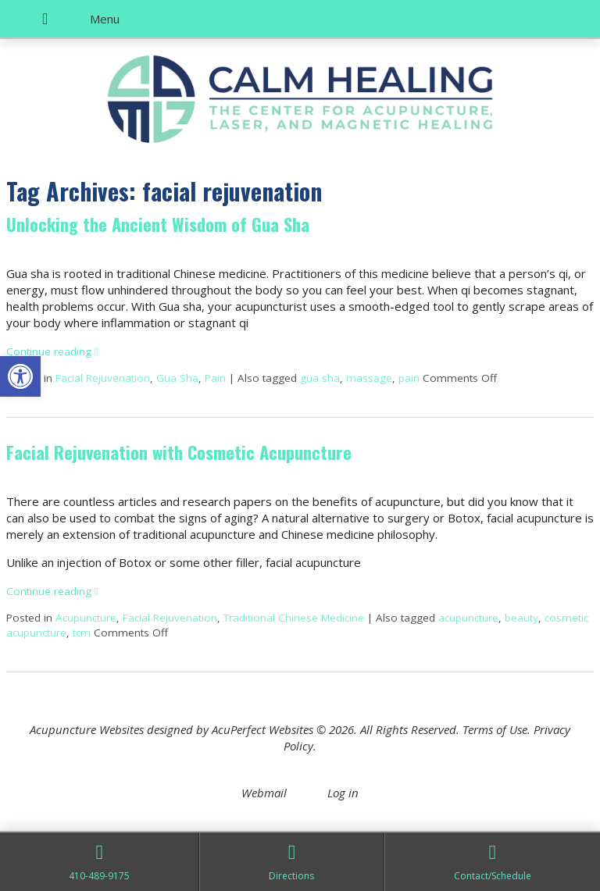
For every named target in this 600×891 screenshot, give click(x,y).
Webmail (264, 792)
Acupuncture (85, 618)
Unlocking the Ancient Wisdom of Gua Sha (157, 224)
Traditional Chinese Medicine (293, 618)
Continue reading (52, 351)
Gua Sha (177, 378)
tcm (82, 632)
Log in (343, 792)
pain (409, 378)
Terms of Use (494, 729)
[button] (20, 376)
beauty (521, 618)
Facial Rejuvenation (102, 378)
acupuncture (468, 618)
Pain (215, 378)
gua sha (320, 378)
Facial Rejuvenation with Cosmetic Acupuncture (179, 452)
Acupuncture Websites (87, 729)
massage (369, 378)
